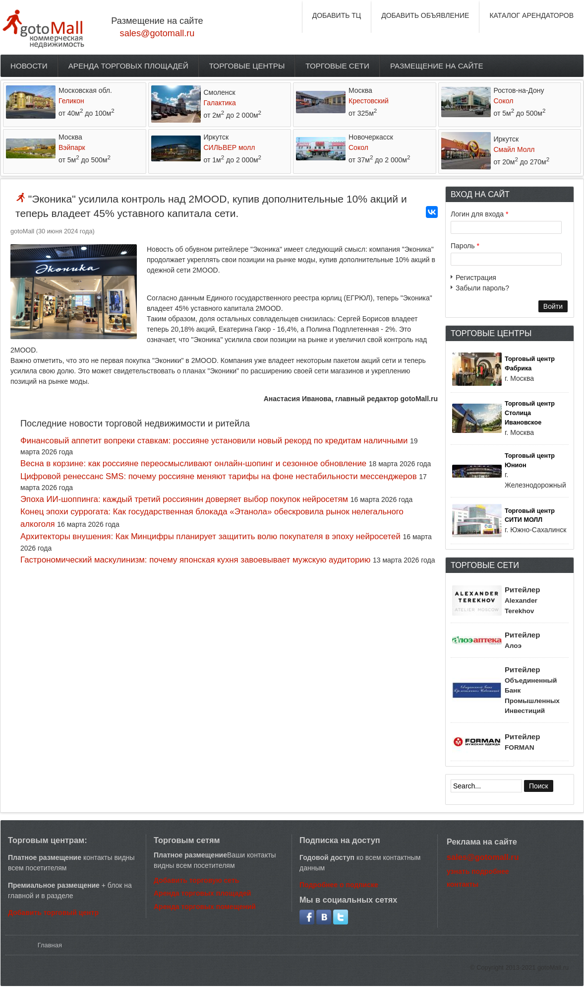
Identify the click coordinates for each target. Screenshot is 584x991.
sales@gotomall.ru (157, 33)
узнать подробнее (478, 871)
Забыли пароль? (482, 288)
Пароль (465, 246)
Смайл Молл (514, 149)
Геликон (71, 101)
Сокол (504, 101)
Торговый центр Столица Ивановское (530, 413)
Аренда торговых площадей (128, 66)
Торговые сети (337, 66)
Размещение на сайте (436, 66)
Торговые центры (247, 66)
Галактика (220, 103)
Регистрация (476, 278)
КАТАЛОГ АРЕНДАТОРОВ (531, 15)
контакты (462, 884)
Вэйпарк (71, 147)
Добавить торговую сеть (196, 880)
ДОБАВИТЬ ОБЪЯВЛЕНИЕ (425, 15)
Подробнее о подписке (338, 885)
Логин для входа (479, 214)
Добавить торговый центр (53, 913)
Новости (29, 66)
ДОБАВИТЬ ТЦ (336, 15)
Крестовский (369, 101)
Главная (50, 945)
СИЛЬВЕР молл (229, 147)
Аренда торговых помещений (205, 907)
